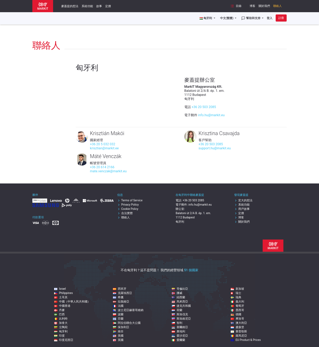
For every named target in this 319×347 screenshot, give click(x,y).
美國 (118, 335)
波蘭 (118, 314)
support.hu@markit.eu (215, 148)
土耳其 (61, 297)
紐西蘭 (178, 297)
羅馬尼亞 (239, 335)
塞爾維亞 (180, 327)
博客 (252, 6)
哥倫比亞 (180, 288)
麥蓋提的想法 (69, 6)
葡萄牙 (237, 305)
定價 (108, 6)
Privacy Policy (128, 204)
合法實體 (125, 213)
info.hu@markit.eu (211, 115)
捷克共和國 (181, 305)
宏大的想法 (243, 200)
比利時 (61, 318)
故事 (99, 6)
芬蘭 (118, 318)
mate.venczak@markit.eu (108, 171)
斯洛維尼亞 (181, 318)
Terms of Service (130, 200)
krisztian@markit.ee (104, 148)
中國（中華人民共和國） (72, 301)
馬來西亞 (180, 301)
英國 (118, 340)
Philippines (63, 293)
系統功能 (87, 6)
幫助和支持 (251, 18)
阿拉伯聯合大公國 (127, 322)
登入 (269, 18)
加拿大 (61, 322)
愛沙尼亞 (180, 335)
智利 (177, 322)
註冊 (281, 18)
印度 (59, 335)
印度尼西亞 (63, 340)
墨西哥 (237, 310)
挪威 (177, 293)
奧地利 (178, 331)
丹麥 (59, 310)
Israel (60, 288)
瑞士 (236, 293)
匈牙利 (61, 331)
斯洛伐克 (180, 314)
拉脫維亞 (121, 301)
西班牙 (119, 288)
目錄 (235, 6)
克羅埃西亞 (122, 293)
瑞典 (236, 297)
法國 (118, 305)
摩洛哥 (237, 318)
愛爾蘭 (178, 340)
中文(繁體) (227, 18)
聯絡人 (277, 6)
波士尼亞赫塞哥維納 (128, 310)
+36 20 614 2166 (102, 167)
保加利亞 (121, 327)
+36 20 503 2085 (204, 107)
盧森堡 (237, 327)
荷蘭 (177, 310)
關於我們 (264, 6)
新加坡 (237, 288)
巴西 (59, 314)
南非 (118, 331)
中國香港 (62, 305)
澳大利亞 (239, 322)
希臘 (118, 297)
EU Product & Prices (246, 340)
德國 (236, 314)
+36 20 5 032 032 (102, 144)
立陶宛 (61, 327)
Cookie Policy (127, 208)
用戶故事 (242, 208)
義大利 (237, 301)
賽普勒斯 (239, 331)
